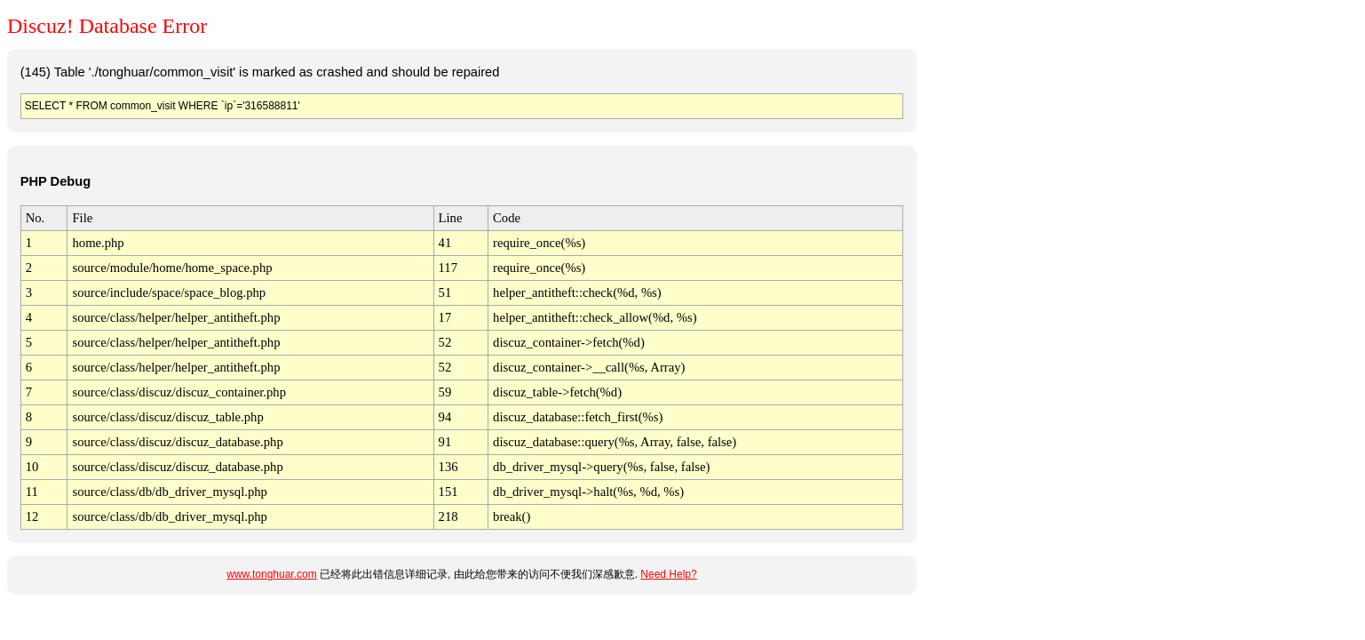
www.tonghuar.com (271, 574)
